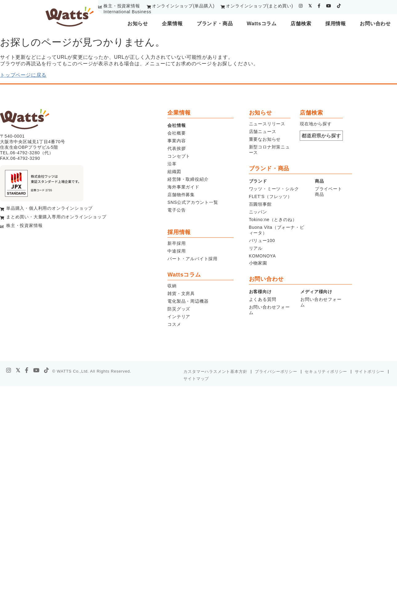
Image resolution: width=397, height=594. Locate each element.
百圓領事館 (260, 204)
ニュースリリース (267, 123)
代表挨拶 (176, 148)
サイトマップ (196, 378)
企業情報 (172, 23)
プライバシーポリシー (276, 371)
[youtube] (328, 5)
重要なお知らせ (265, 139)
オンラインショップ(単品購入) (183, 5)
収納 (172, 285)
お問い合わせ (375, 23)
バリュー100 (262, 240)
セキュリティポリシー (326, 371)
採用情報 (335, 23)
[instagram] (301, 5)
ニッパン (258, 211)
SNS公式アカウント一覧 (192, 202)
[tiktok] (339, 5)
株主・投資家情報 (121, 5)
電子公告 (176, 210)
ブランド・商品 (215, 23)
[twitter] (310, 5)
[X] (18, 370)
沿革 (172, 163)
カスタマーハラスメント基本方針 (215, 371)
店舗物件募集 (181, 194)
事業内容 (176, 140)
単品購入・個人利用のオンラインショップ (49, 208)
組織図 (174, 171)
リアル (256, 248)
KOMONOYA (262, 255)
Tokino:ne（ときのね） (273, 219)
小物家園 (258, 263)
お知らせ (137, 23)
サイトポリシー (370, 371)
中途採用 (176, 251)
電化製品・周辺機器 (187, 301)
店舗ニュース (262, 131)
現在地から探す (316, 123)
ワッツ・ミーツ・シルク (274, 188)
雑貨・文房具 (181, 293)
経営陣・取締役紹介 (187, 179)
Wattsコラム (262, 23)
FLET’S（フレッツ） (270, 196)
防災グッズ (178, 308)
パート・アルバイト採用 (192, 258)
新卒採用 (176, 243)
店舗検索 (301, 23)
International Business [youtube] (127, 11)
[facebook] (319, 5)
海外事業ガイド (183, 186)
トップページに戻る (23, 75)
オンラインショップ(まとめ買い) (259, 5)
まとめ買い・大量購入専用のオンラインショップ (56, 216)
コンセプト (178, 156)
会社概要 (176, 133)
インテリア (178, 316)
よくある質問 (262, 299)
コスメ (174, 324)
